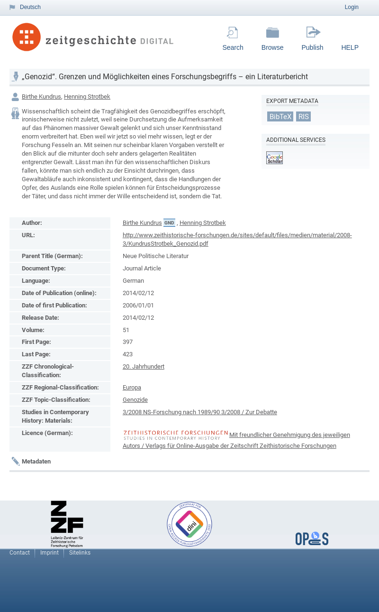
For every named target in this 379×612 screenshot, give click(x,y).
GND (169, 223)
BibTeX (280, 116)
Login (352, 7)
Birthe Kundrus (41, 96)
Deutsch (30, 7)
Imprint (49, 552)
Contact (19, 552)
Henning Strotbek (87, 96)
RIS (303, 116)
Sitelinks (79, 552)
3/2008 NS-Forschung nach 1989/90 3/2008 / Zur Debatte (200, 412)
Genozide (135, 399)
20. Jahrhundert (143, 366)
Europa (132, 387)
